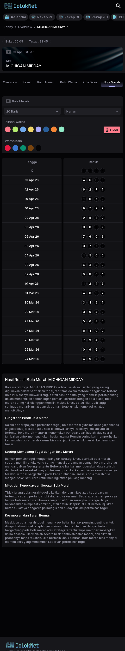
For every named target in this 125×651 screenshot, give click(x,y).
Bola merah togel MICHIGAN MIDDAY (31, 387)
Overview (10, 82)
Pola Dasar (90, 82)
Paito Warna (68, 82)
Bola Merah (112, 83)
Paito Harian (45, 82)
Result (27, 82)
